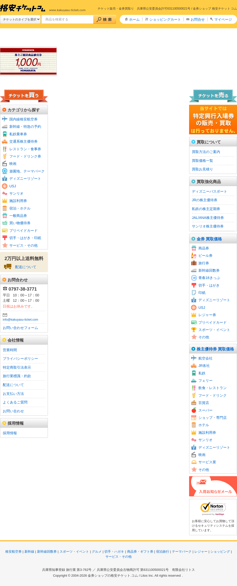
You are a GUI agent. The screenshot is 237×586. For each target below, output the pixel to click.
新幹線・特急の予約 (25, 126)
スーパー (205, 410)
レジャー (201, 551)
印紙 (201, 293)
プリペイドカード (23, 230)
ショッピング (220, 551)
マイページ (223, 19)
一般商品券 (18, 216)
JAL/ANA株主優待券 (208, 218)
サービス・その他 (23, 245)
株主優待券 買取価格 (215, 349)
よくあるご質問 (15, 402)
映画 (12, 164)
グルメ (97, 551)
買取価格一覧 (202, 161)
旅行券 (203, 263)
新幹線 (29, 551)
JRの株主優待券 (204, 200)
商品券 (203, 248)
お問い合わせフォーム (20, 328)
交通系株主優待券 (23, 141)
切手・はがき (209, 285)
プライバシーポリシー (20, 358)
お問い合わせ (13, 411)
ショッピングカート (165, 19)
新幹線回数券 (209, 270)
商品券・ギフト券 (140, 551)
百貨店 (203, 403)
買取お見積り (202, 169)
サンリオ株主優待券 (208, 226)
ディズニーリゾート (25, 178)
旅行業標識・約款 (17, 376)
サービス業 (207, 462)
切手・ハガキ (114, 551)
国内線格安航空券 (23, 119)
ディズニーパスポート (209, 191)
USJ (12, 186)
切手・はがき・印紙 (25, 238)
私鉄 (201, 373)
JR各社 (204, 366)
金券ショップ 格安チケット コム (215, 8)
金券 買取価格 (209, 239)
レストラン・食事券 (25, 149)
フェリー (205, 380)
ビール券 (205, 255)
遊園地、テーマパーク (27, 171)
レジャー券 (207, 315)
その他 (203, 337)
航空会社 (205, 358)
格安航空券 (13, 551)
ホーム (134, 19)
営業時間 (10, 350)
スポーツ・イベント (214, 330)
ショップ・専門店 (212, 418)
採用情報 (10, 433)
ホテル (203, 425)
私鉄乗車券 (18, 134)
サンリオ (16, 193)
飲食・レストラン (212, 388)
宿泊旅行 (162, 551)
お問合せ (198, 19)
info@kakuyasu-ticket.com (20, 319)
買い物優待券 (20, 223)
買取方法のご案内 (206, 152)
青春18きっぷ (209, 278)
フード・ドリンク (212, 395)
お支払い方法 (13, 394)
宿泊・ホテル (20, 208)
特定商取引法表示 (17, 367)
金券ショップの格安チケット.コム (113, 575)
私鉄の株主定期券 (206, 209)
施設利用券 (18, 201)
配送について (25, 267)
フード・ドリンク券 (25, 156)
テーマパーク (182, 551)
